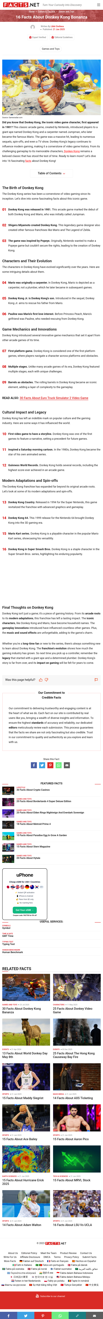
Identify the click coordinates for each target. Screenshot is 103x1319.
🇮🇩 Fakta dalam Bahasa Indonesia (75, 1273)
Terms (57, 1257)
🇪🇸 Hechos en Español (84, 1261)
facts (28, 160)
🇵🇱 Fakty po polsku (54, 1280)
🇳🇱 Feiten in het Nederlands (26, 1280)
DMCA (47, 1257)
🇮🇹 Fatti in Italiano (22, 1265)
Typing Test (8, 944)
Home (32, 11)
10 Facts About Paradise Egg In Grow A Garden (41, 835)
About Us (13, 1253)
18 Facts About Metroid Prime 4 (33, 824)
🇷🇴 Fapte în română (78, 1280)
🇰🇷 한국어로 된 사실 (42, 1276)
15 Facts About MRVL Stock (71, 1180)
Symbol (6, 928)
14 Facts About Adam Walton (21, 1225)
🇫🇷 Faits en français (57, 1261)
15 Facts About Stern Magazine (33, 846)
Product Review (68, 1253)
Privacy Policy (71, 1257)
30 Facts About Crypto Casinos (33, 789)
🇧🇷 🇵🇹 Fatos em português (50, 1265)
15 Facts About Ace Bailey (19, 1139)
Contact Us (86, 1253)
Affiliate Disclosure (30, 1257)
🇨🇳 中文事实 (92, 1284)
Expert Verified (39, 37)
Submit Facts (89, 1257)
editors (13, 727)
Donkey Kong (72, 151)
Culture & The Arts (46, 11)
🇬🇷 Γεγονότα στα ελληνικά (21, 1273)
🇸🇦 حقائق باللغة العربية (86, 1269)
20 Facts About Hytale (28, 858)
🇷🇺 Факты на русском (13, 1284)
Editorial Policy (29, 1253)
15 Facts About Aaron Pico (71, 1139)
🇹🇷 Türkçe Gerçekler (71, 1284)
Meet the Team (49, 1253)
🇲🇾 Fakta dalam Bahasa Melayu (73, 1276)
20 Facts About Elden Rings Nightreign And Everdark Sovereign (50, 812)
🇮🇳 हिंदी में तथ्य (46, 1273)
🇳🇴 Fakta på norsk (37, 1269)
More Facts (10, 1261)
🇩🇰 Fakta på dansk (77, 1265)
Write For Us (10, 1257)
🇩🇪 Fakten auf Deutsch (31, 1261)
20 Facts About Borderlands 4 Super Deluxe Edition (43, 801)
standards (37, 722)
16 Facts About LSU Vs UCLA (72, 1225)
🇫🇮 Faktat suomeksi (61, 1269)
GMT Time (7, 936)
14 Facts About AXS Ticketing (73, 1098)
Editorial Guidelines (64, 37)
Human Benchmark (12, 952)
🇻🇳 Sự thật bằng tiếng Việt (43, 1284)
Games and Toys (66, 11)
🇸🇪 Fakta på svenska (13, 1269)
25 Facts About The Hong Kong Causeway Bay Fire (74, 1055)
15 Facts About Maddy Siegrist (22, 1098)
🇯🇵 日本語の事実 (19, 1276)
